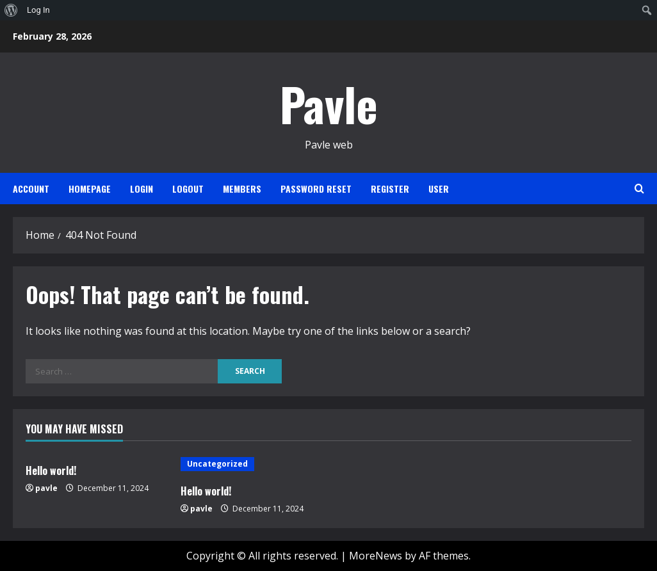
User (438, 188)
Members (242, 188)
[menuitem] (11, 10)
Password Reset (316, 188)
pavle (46, 488)
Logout (188, 188)
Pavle (329, 103)
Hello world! (51, 470)
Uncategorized (217, 463)
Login (141, 188)
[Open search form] (639, 188)
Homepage (90, 188)
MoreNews (375, 556)
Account (31, 188)
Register (390, 188)
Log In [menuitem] (38, 10)
